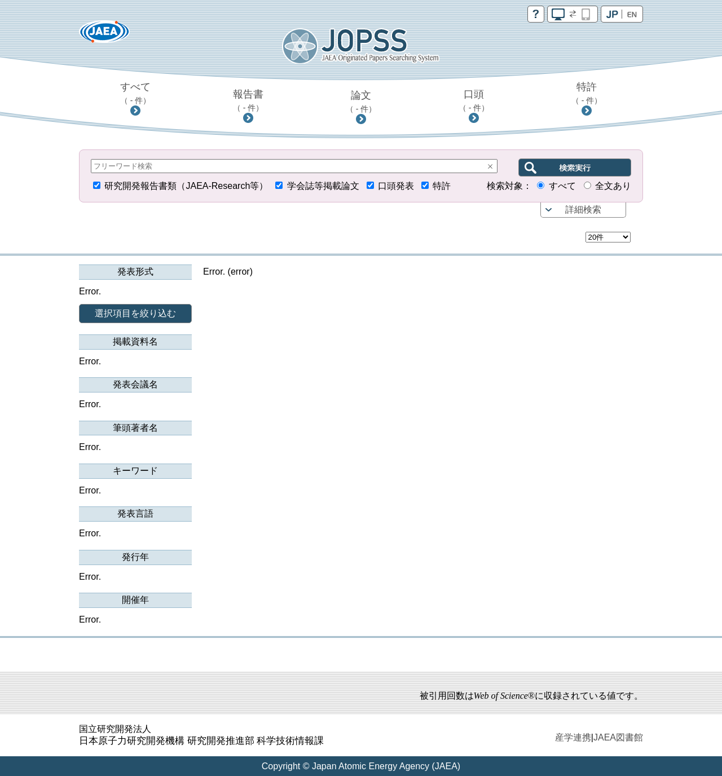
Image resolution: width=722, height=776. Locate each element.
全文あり (613, 186)
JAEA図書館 (618, 737)
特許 (586, 93)
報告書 (248, 100)
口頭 (474, 100)
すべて (135, 93)
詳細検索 (583, 209)
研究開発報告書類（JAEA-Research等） (186, 186)
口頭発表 (396, 186)
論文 (361, 101)
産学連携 (573, 737)
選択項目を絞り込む (135, 313)
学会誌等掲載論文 (323, 186)
